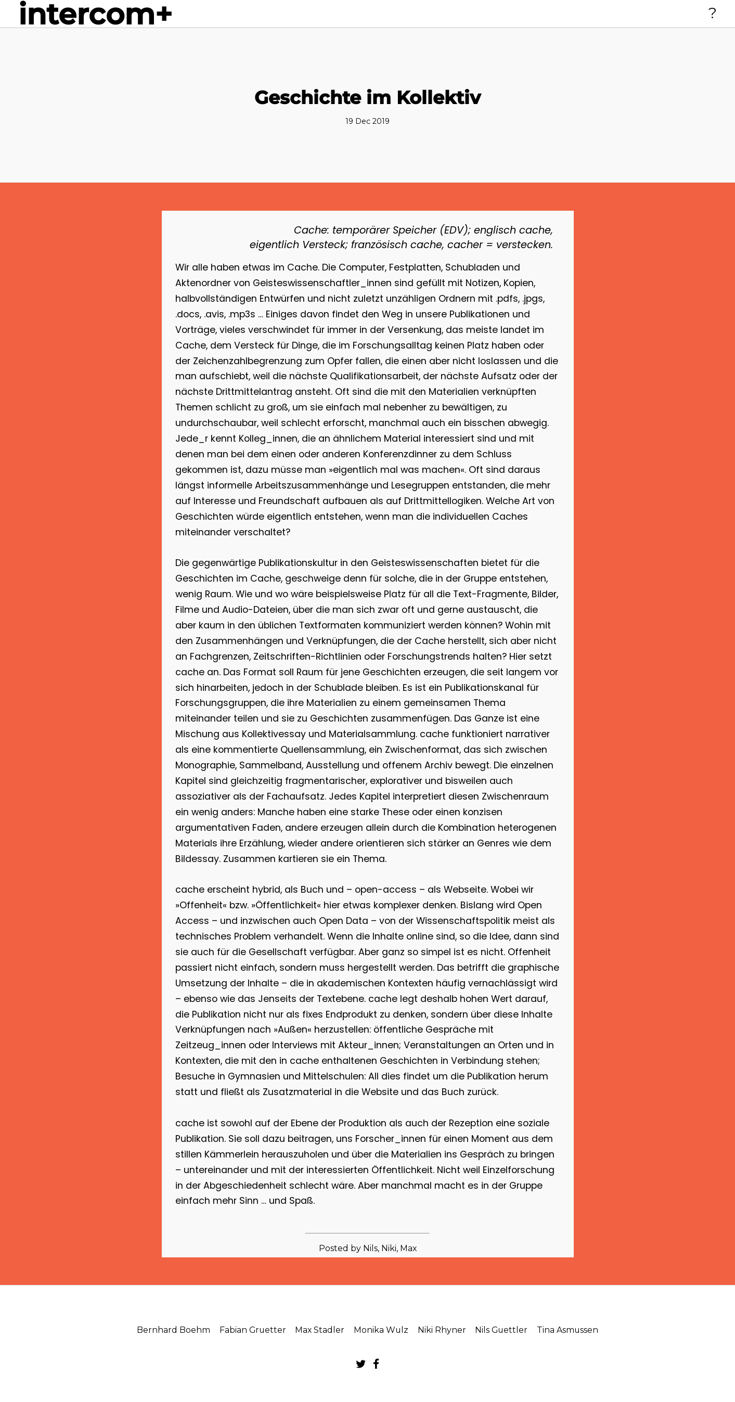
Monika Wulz (381, 1330)
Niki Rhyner (442, 1330)
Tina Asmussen (567, 1330)
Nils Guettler (501, 1330)
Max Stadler (319, 1330)
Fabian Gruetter (253, 1330)
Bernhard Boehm (173, 1330)
